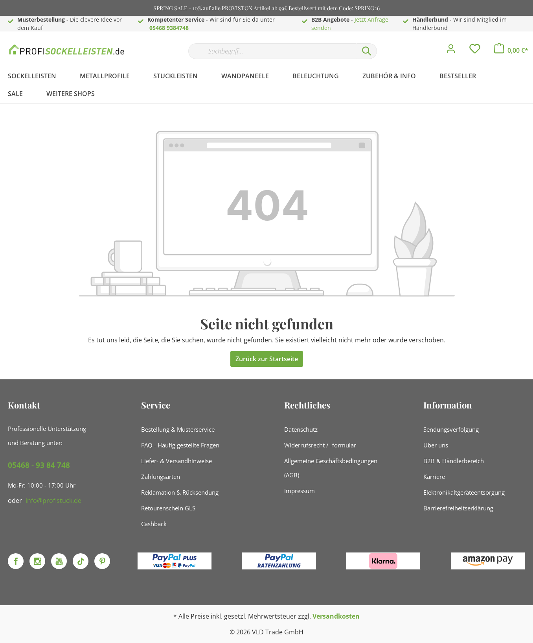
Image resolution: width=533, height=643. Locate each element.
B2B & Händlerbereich (453, 461)
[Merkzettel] (474, 50)
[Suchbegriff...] (272, 51)
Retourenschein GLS (168, 508)
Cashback (154, 524)
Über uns (435, 445)
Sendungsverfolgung (451, 429)
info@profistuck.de (53, 500)
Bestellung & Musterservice (178, 429)
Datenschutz (301, 429)
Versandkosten (336, 616)
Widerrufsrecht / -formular (320, 445)
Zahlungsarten (160, 476)
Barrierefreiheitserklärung (458, 508)
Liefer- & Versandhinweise (176, 461)
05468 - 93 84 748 (39, 465)
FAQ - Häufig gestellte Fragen (180, 445)
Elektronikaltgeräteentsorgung (464, 492)
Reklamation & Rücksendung (180, 492)
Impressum (299, 491)
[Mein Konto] (450, 50)
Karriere (434, 476)
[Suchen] (367, 51)
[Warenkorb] (511, 50)
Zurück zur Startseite (266, 359)
